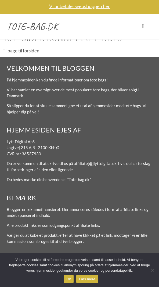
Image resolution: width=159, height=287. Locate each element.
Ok (68, 279)
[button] (143, 26)
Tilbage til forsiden (21, 50)
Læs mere (87, 279)
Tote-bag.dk (32, 26)
